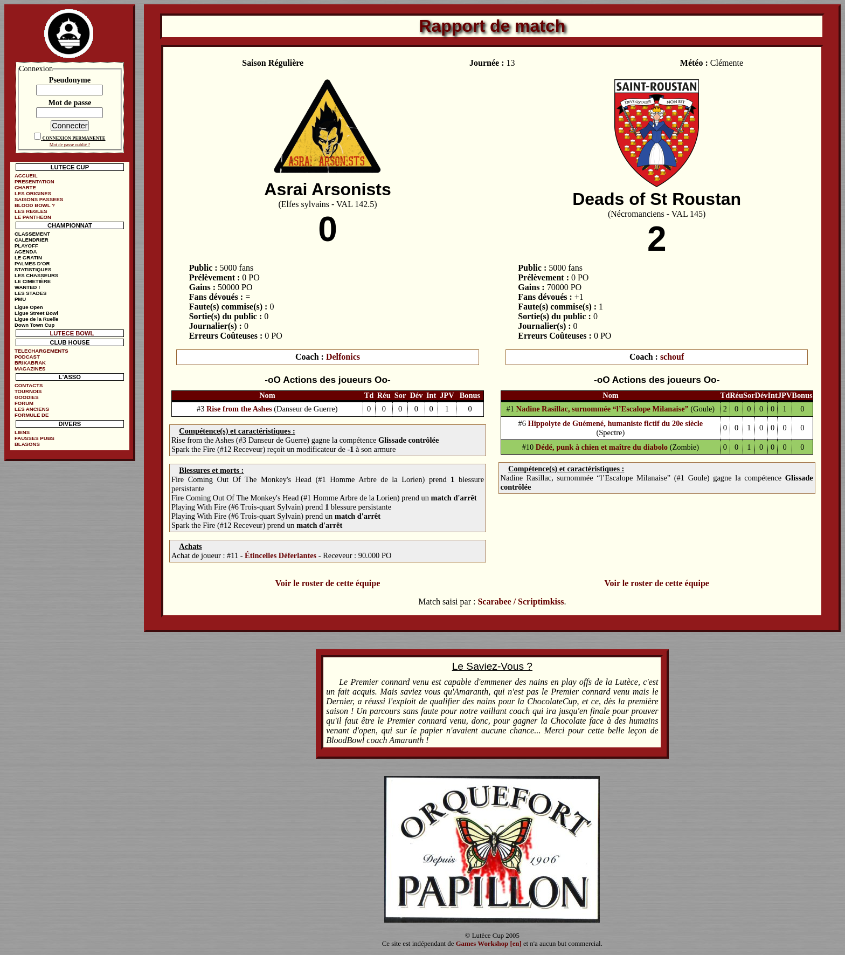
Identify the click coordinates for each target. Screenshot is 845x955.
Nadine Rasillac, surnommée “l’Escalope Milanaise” (603, 408)
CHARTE (25, 187)
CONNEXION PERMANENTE (73, 138)
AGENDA (26, 252)
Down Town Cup (34, 325)
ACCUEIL (26, 175)
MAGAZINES (30, 369)
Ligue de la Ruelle (37, 319)
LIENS (22, 432)
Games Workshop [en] (489, 943)
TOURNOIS (28, 391)
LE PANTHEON (33, 217)
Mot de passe (69, 102)
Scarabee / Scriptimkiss (520, 601)
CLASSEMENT (32, 234)
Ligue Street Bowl (36, 313)
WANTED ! (27, 287)
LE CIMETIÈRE (33, 281)
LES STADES (31, 293)
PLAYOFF (26, 246)
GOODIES (27, 397)
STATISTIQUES (33, 269)
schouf (672, 356)
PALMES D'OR (32, 263)
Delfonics (343, 356)
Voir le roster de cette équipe (327, 583)
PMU (20, 299)
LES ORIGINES (33, 193)
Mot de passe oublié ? (70, 144)
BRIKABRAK (30, 363)
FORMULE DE (32, 415)
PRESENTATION (34, 181)
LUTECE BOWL (72, 333)
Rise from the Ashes (239, 408)
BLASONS (27, 444)
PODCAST (27, 357)
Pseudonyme (70, 79)
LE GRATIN (28, 257)
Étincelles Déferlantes (280, 555)
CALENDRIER (32, 240)
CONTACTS (29, 385)
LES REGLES (31, 211)
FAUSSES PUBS (34, 438)
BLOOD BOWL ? (35, 205)
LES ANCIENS (32, 409)
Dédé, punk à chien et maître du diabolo (602, 447)
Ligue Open (29, 307)
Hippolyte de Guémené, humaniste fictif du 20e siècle (615, 423)
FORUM (24, 403)
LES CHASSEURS (37, 275)
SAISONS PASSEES (39, 199)
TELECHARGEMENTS (41, 351)
